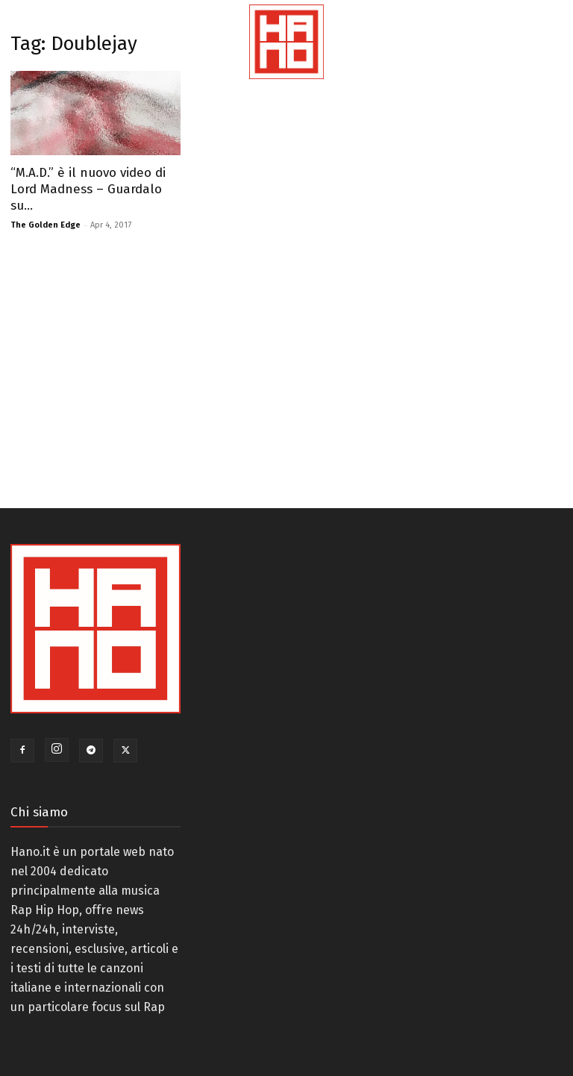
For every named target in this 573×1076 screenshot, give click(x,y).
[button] (534, 59)
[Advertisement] (191, 366)
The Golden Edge (45, 225)
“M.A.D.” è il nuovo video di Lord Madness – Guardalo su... (88, 189)
